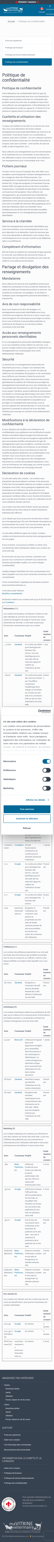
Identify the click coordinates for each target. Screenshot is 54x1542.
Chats (6, 1404)
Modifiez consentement (12, 593)
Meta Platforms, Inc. (19, 1167)
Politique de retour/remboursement (20, 55)
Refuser (27, 828)
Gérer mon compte (12, 1440)
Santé (8, 1392)
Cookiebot (9, 602)
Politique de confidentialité (16, 62)
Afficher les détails (35, 800)
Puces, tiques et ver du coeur (18, 1399)
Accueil (11, 21)
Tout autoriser (27, 809)
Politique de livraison (14, 47)
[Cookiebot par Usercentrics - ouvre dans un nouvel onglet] (38, 711)
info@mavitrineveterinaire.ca (34, 1506)
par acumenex (38, 1536)
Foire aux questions (13, 40)
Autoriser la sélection (27, 818)
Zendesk (18, 644)
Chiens (7, 1385)
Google (18, 864)
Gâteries (9, 1396)
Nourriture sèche (12, 1388)
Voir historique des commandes (17, 1444)
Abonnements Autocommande (17, 1450)
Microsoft (19, 1040)
